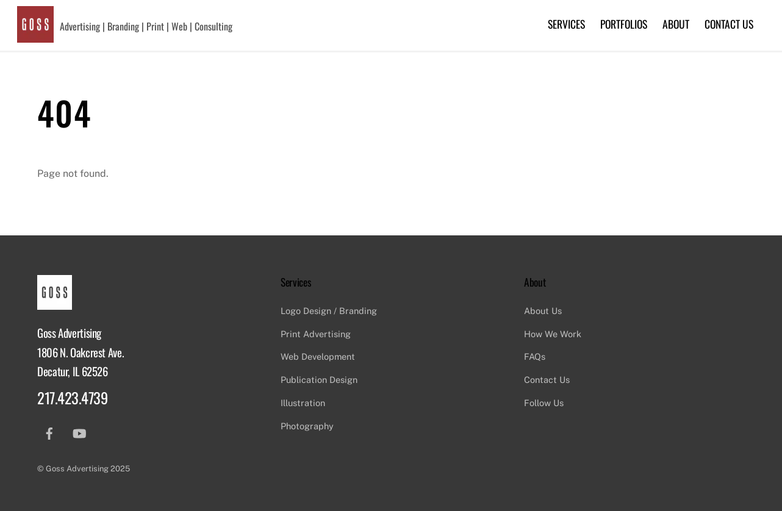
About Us (543, 311)
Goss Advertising (77, 468)
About (675, 24)
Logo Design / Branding (329, 311)
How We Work (552, 334)
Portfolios (623, 24)
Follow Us (544, 403)
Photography (307, 426)
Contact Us (729, 24)
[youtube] (79, 432)
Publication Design (319, 379)
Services (566, 24)
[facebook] (49, 432)
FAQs (534, 356)
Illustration (303, 403)
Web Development (318, 356)
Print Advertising (316, 334)
